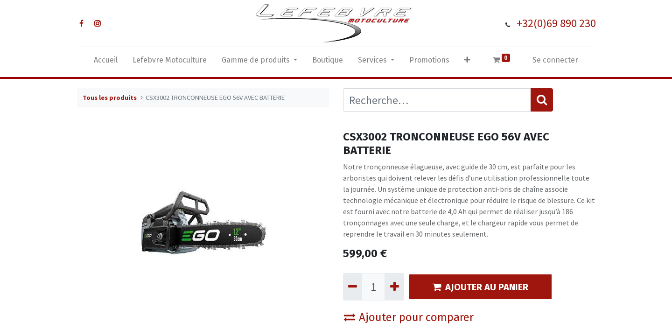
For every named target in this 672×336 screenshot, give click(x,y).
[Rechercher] (542, 100)
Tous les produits (110, 97)
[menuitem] (106, 62)
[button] (467, 62)
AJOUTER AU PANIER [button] (480, 287)
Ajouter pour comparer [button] (409, 317)
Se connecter (555, 60)
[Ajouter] (394, 286)
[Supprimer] (352, 286)
